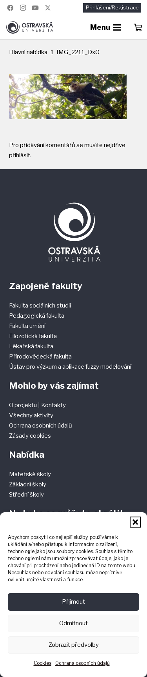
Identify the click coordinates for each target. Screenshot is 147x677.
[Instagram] (22, 8)
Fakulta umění (27, 325)
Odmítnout (73, 623)
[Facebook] (10, 8)
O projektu (23, 405)
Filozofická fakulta (33, 336)
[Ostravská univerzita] (29, 27)
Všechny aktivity (31, 415)
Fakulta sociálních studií (40, 305)
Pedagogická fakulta (36, 315)
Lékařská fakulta (31, 346)
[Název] (48, 8)
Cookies (42, 663)
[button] (135, 522)
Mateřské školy (30, 474)
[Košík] (137, 27)
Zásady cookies (30, 435)
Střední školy (26, 494)
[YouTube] (35, 8)
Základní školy (27, 484)
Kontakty (53, 405)
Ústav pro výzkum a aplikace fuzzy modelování (70, 366)
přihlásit (19, 155)
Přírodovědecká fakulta (40, 356)
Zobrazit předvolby (74, 644)
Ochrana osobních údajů (82, 663)
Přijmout (73, 601)
